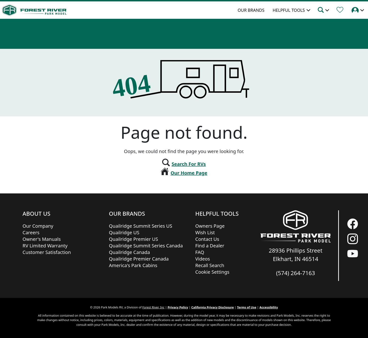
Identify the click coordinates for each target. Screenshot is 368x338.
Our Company (38, 226)
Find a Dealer (209, 245)
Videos (202, 259)
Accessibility (269, 307)
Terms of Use (246, 307)
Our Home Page (189, 173)
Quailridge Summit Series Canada (146, 245)
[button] (323, 10)
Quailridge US (124, 232)
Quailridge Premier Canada (139, 259)
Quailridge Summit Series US (140, 226)
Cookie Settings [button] (212, 272)
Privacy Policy (178, 307)
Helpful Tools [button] (289, 10)
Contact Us (207, 239)
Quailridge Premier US (133, 239)
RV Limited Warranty (45, 245)
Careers (31, 232)
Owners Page (210, 226)
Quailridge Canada (129, 252)
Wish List (205, 232)
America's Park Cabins (133, 265)
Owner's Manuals (42, 239)
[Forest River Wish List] (340, 10)
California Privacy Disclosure (212, 307)
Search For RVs (189, 164)
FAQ (199, 252)
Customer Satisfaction (47, 252)
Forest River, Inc (153, 307)
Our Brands (251, 10)
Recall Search (209, 265)
